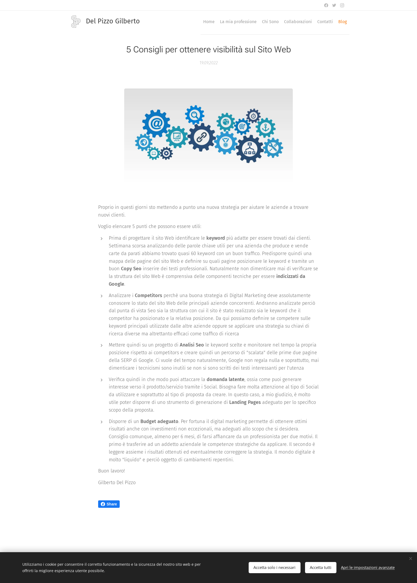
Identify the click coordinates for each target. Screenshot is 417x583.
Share (109, 504)
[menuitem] (297, 21)
